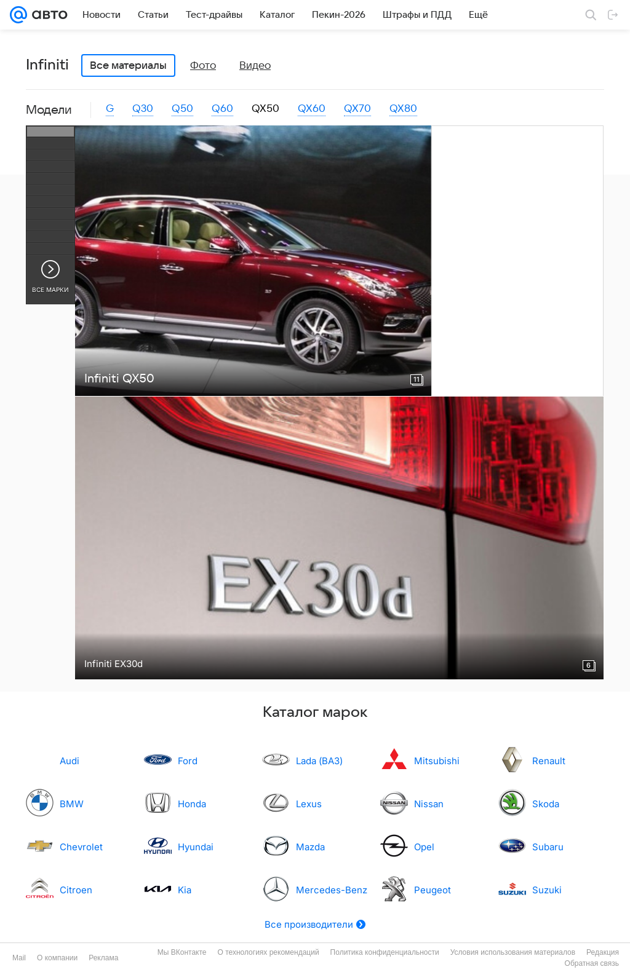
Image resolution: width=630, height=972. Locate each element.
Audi (69, 761)
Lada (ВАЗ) (319, 761)
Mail (19, 958)
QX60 (311, 108)
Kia (184, 890)
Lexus (309, 804)
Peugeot (432, 890)
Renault (548, 761)
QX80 (403, 108)
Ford (187, 761)
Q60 (222, 108)
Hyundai (195, 847)
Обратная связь (592, 963)
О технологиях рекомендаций (268, 952)
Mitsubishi (437, 761)
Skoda (545, 804)
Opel (424, 847)
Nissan (429, 804)
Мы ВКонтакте (182, 952)
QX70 (357, 108)
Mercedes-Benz (331, 890)
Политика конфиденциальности (384, 952)
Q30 (142, 108)
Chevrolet (81, 847)
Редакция (602, 952)
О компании (57, 958)
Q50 (182, 108)
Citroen (76, 890)
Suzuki (547, 890)
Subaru (548, 847)
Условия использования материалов (512, 952)
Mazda (310, 847)
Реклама (103, 958)
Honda (192, 804)
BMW (72, 804)
